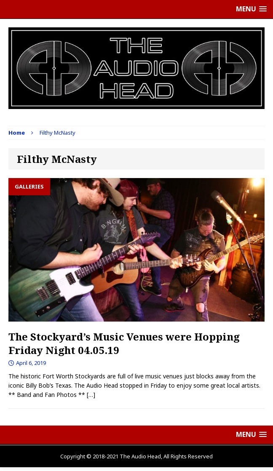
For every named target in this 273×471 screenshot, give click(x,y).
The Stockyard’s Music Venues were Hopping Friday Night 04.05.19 (124, 343)
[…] (91, 395)
